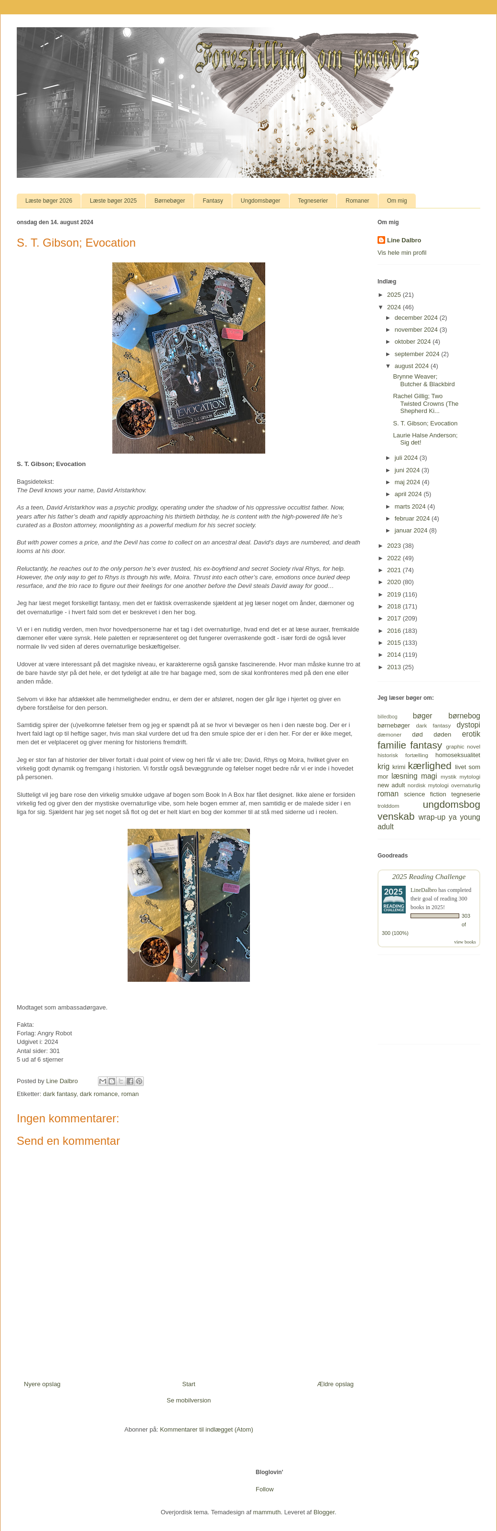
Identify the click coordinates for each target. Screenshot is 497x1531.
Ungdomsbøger (261, 200)
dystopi (468, 725)
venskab (396, 816)
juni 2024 (408, 470)
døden (442, 734)
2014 (395, 654)
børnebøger (394, 725)
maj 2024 (408, 482)
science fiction (425, 794)
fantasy (426, 744)
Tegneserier (313, 200)
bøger (422, 716)
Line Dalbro (404, 240)
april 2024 (409, 494)
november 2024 (417, 329)
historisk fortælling (403, 755)
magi (429, 776)
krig (383, 766)
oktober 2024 (414, 341)
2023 (395, 545)
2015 (395, 642)
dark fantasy (59, 1093)
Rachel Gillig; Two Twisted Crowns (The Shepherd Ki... (425, 403)
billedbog (388, 716)
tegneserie (465, 794)
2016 (395, 630)
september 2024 (418, 354)
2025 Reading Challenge (429, 876)
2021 (395, 570)
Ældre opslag (335, 1384)
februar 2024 (413, 518)
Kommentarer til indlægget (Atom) (206, 1429)
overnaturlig (465, 785)
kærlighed (430, 765)
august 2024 (413, 365)
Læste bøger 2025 (113, 200)
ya (452, 817)
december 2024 (417, 317)
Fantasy (213, 200)
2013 (395, 667)
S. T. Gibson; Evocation (425, 423)
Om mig (397, 200)
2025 (395, 294)
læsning (404, 776)
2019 (395, 594)
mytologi (469, 776)
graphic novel (463, 746)
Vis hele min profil (402, 252)
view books (465, 942)
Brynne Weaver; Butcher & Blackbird (423, 380)
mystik (448, 776)
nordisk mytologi (428, 785)
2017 (395, 618)
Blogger (324, 1512)
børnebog (464, 716)
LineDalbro (424, 890)
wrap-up (432, 817)
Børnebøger (169, 200)
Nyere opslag (42, 1384)
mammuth (267, 1512)
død (417, 734)
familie (392, 744)
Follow (265, 1489)
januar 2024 (412, 530)
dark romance (99, 1093)
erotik (471, 734)
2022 (395, 558)
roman (130, 1093)
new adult (391, 785)
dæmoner (389, 734)
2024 (395, 307)
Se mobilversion (189, 1400)
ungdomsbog (451, 804)
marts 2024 (411, 506)
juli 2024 (407, 457)
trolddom (388, 806)
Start (188, 1384)
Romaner (357, 200)
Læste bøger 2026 (48, 200)
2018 (395, 606)
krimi (398, 767)
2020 (395, 582)
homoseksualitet (457, 755)
